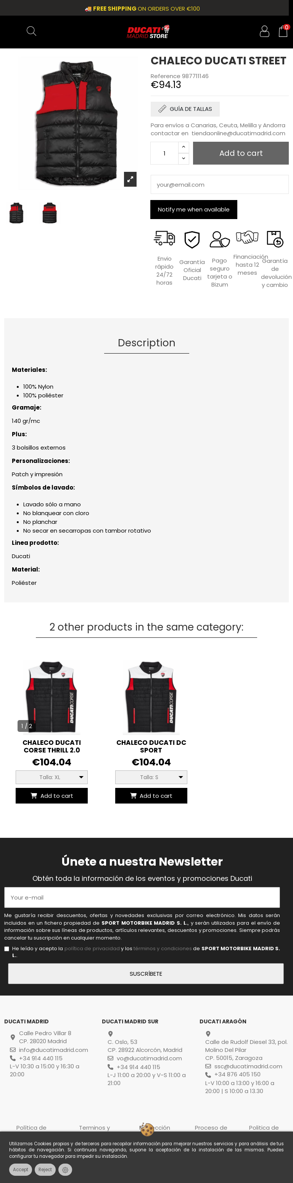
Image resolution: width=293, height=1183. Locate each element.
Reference (165, 76)
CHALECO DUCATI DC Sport (151, 746)
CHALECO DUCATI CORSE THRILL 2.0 (52, 746)
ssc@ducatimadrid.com (248, 1066)
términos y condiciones (163, 948)
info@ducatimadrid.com (53, 1050)
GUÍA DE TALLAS (191, 109)
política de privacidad (92, 948)
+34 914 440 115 (41, 1058)
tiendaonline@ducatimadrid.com (238, 133)
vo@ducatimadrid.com (149, 1058)
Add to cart (51, 796)
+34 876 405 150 (237, 1074)
